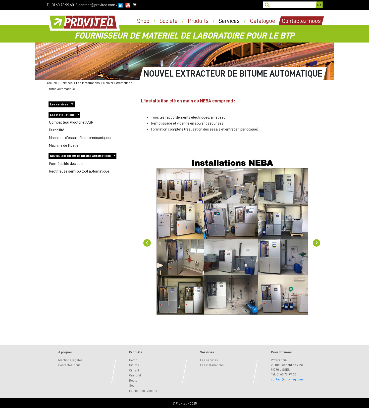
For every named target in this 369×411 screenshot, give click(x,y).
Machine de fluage (63, 145)
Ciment (134, 370)
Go (319, 4)
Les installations (88, 83)
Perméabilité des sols (66, 164)
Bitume (134, 365)
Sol (131, 385)
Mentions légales (70, 360)
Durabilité (56, 130)
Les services (59, 104)
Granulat (135, 375)
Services (229, 21)
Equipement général (143, 390)
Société (168, 21)
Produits (198, 21)
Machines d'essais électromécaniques (80, 138)
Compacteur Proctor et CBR (71, 122)
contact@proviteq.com (96, 5)
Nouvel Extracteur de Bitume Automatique (80, 155)
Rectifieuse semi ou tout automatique (79, 171)
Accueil (52, 83)
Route (133, 380)
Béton (133, 360)
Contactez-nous (69, 365)
